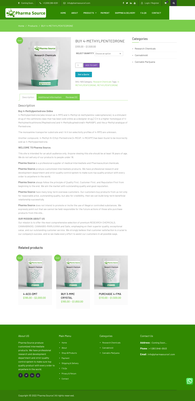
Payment (117, 13)
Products (101, 13)
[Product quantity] (79, 64)
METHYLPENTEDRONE (107, 85)
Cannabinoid (141, 54)
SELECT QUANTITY (85, 53)
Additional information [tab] (49, 96)
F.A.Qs (156, 13)
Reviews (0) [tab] (71, 96)
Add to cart (91, 65)
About (87, 13)
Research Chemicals (102, 81)
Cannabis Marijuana (145, 61)
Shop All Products (69, 352)
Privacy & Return (69, 373)
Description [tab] (28, 96)
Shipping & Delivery (138, 13)
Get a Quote (83, 74)
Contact (169, 13)
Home (76, 13)
